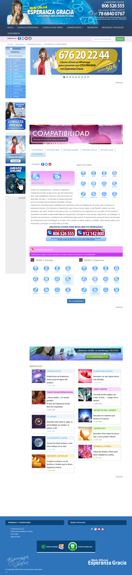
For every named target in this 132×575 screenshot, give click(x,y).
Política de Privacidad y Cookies (22, 531)
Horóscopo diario (53, 150)
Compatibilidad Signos (34, 44)
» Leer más (51, 385)
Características (37, 150)
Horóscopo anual (107, 150)
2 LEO (12, 63)
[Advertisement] (16, 238)
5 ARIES (12, 73)
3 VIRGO (13, 66)
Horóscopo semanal (70, 150)
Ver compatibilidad (76, 301)
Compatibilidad (37, 154)
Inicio (10, 44)
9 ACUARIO (14, 87)
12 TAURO (12, 97)
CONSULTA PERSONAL (28, 27)
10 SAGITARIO (14, 90)
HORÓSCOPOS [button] (75, 27)
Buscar (120, 39)
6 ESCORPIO (14, 77)
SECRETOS (92, 27)
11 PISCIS (12, 93)
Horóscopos (19, 44)
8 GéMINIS (13, 83)
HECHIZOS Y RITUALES (113, 27)
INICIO (10, 27)
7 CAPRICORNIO (16, 80)
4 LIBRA (12, 70)
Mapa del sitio (15, 537)
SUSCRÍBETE (14, 33)
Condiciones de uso (17, 529)
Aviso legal (14, 534)
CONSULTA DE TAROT (53, 27)
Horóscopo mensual (89, 150)
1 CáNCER (13, 60)
